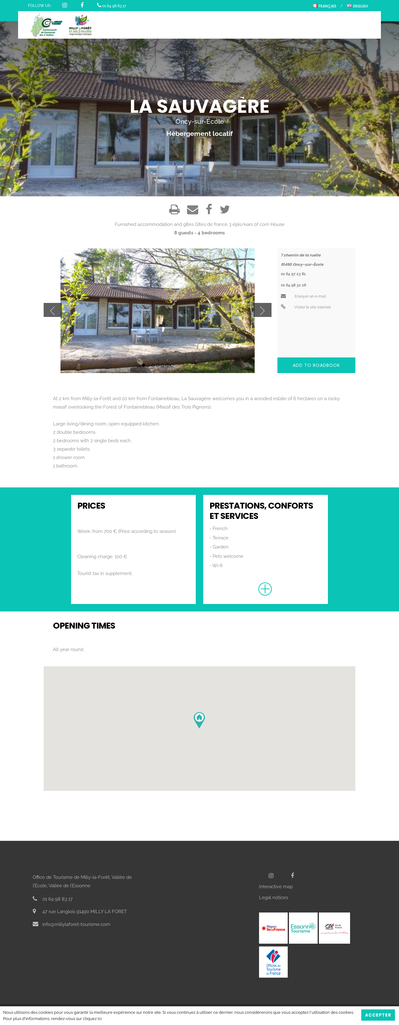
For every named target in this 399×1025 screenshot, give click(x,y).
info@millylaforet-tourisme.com (71, 924)
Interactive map (276, 886)
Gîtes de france (211, 224)
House (278, 224)
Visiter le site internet (306, 307)
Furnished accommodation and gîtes (154, 224)
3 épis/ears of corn (249, 224)
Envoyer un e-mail (303, 296)
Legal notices (273, 897)
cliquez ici (92, 1018)
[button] (199, 720)
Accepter (378, 1015)
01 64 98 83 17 (111, 6)
